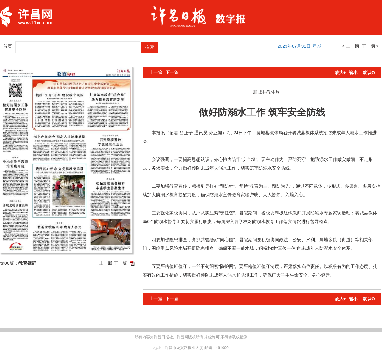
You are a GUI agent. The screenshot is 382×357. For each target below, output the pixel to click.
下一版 (120, 263)
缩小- (354, 72)
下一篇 (172, 72)
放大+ (340, 72)
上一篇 (155, 72)
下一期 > (370, 46)
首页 (7, 46)
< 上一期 (350, 46)
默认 (369, 72)
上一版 (105, 263)
